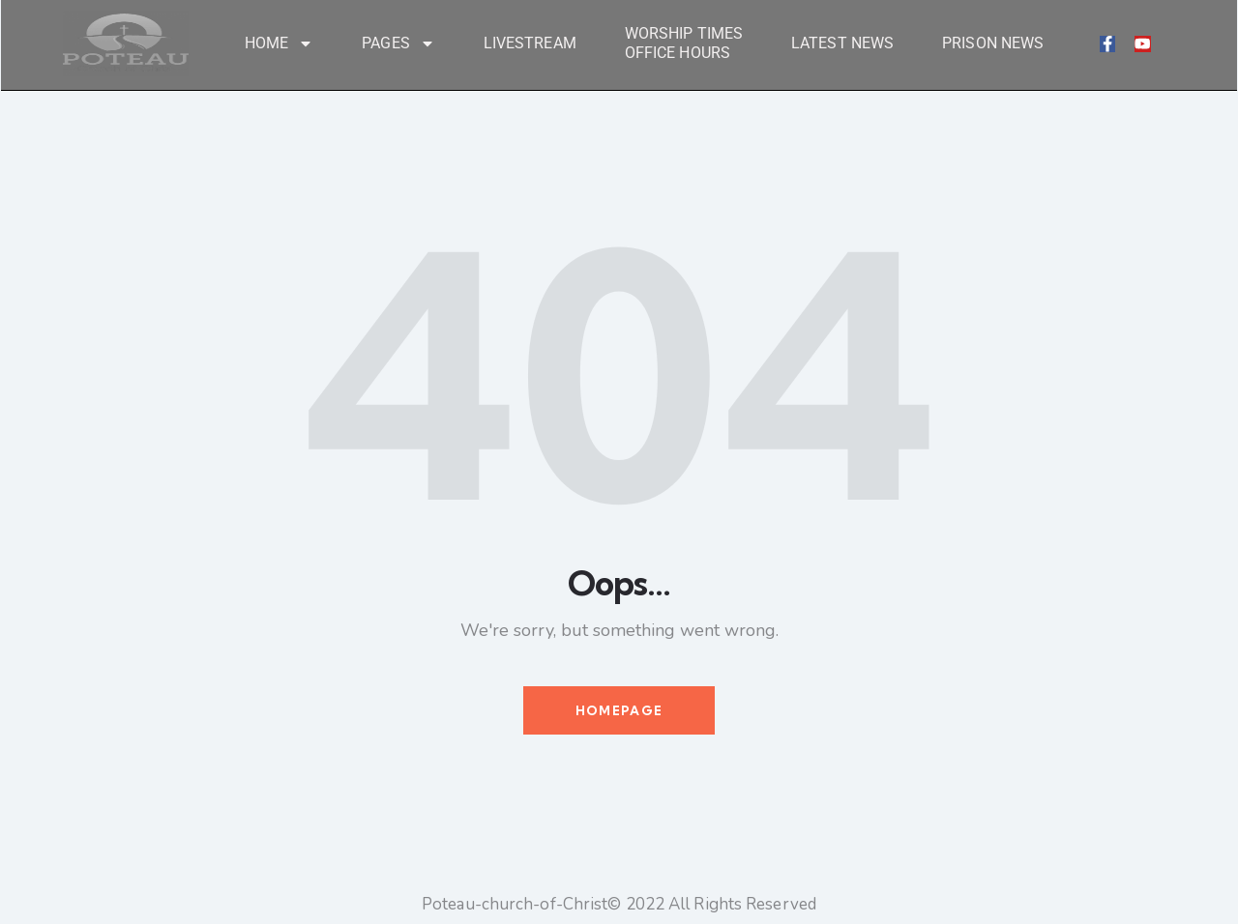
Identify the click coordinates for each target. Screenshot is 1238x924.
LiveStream (530, 43)
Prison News (993, 43)
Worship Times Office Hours (684, 43)
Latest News (842, 43)
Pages (398, 43)
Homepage (619, 712)
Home (279, 43)
